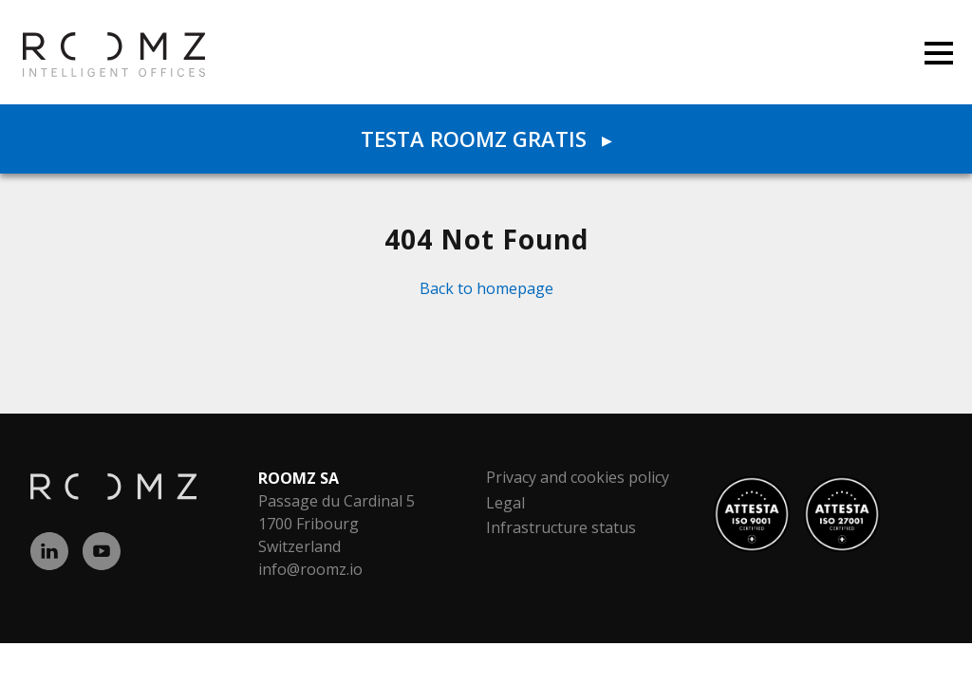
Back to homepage (486, 288)
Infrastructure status (561, 527)
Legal (505, 502)
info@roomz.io (310, 569)
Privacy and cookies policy (577, 477)
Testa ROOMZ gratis (486, 138)
